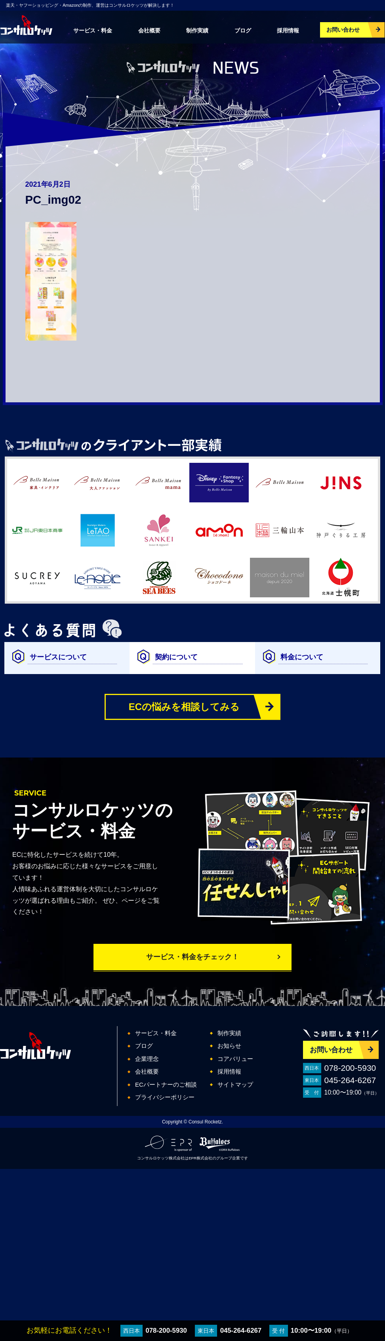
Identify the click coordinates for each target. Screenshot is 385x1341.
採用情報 (288, 30)
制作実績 (197, 30)
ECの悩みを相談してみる (184, 706)
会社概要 (149, 30)
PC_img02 (53, 199)
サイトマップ (235, 1084)
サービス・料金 (92, 30)
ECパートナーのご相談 (166, 1084)
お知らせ (229, 1045)
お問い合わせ (343, 30)
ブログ (242, 30)
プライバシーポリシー (164, 1097)
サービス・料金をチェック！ (192, 957)
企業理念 (147, 1058)
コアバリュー (235, 1058)
